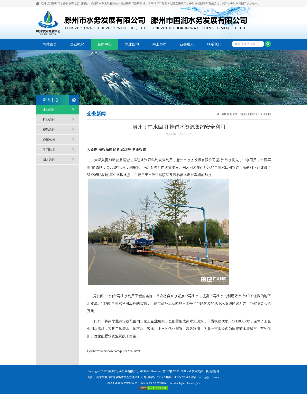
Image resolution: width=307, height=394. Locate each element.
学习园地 (49, 149)
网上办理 (159, 44)
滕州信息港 (212, 371)
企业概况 (77, 44)
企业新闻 (49, 109)
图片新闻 (49, 159)
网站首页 (50, 44)
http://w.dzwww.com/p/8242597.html (116, 351)
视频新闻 (49, 129)
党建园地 (132, 44)
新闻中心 (105, 44)
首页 (243, 114)
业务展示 (187, 44)
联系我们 (214, 44)
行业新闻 (49, 119)
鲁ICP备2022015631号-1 (177, 371)
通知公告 (49, 139)
